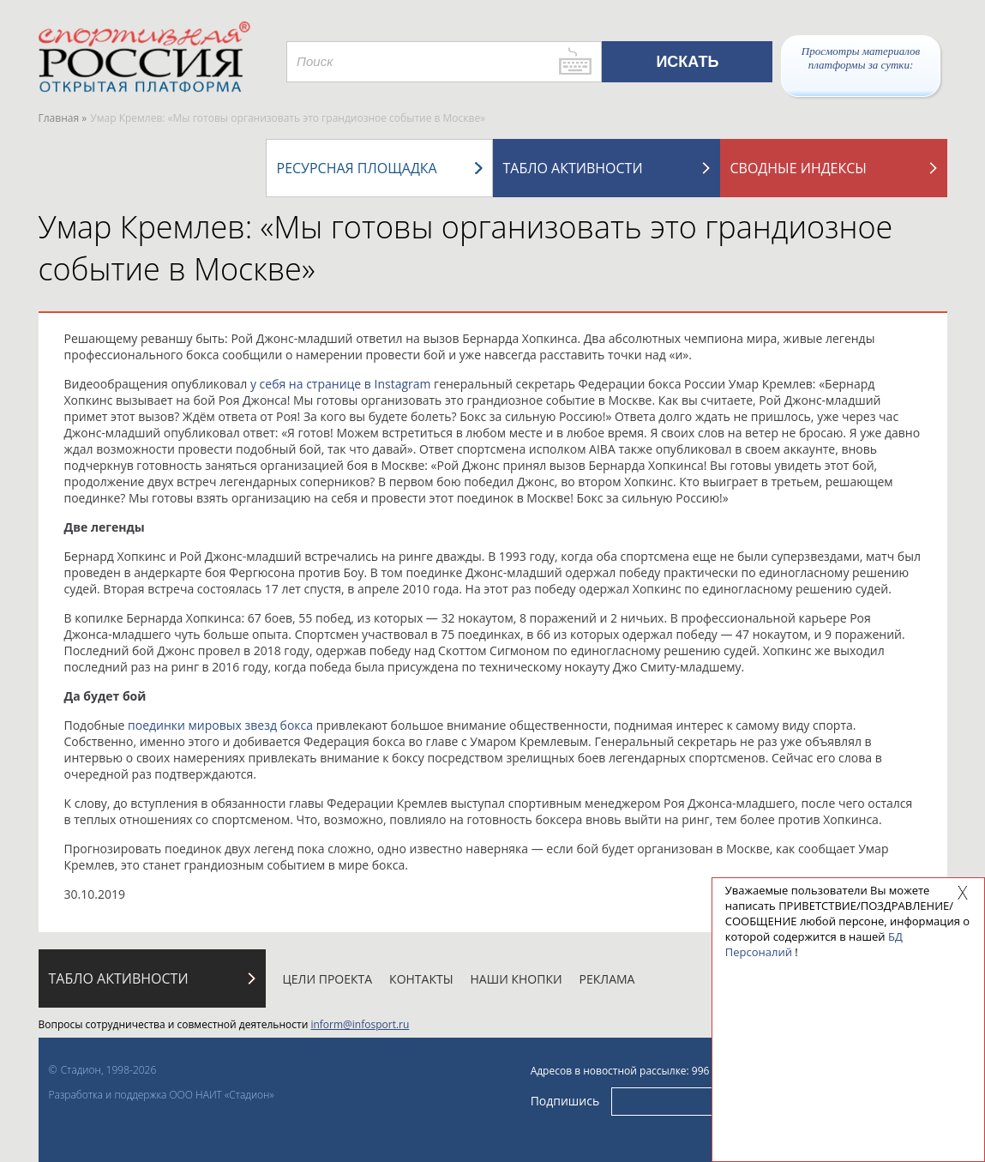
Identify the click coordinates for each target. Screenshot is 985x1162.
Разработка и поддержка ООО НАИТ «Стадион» (161, 1094)
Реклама (607, 979)
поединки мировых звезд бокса (220, 725)
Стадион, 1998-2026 (109, 1069)
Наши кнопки (516, 979)
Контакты (421, 979)
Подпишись (565, 1101)
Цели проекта (328, 979)
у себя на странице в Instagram (340, 384)
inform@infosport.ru (359, 1024)
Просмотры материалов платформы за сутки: (861, 58)
